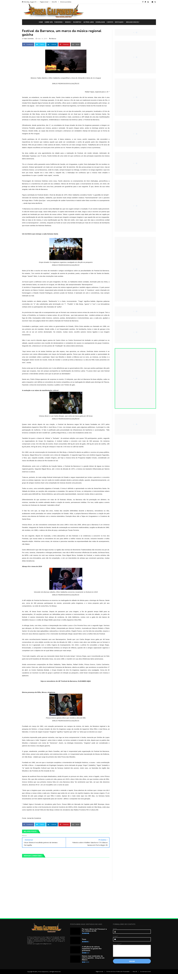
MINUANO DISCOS (132, 22)
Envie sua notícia (65, 2)
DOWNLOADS (100, 22)
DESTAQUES (119, 22)
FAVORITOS (77, 22)
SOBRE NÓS (49, 22)
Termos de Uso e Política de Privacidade (117, 971)
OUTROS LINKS (88, 22)
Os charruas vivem (145, 971)
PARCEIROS (58, 22)
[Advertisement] (121, 11)
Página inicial (44, 2)
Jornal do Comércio (34, 818)
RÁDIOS (68, 22)
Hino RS (54, 2)
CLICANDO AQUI (84, 681)
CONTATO (110, 22)
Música (53, 39)
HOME (41, 22)
